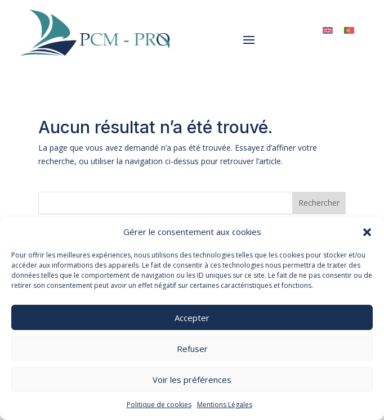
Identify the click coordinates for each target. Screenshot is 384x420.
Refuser (192, 348)
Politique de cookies (159, 404)
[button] (367, 232)
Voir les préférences (192, 379)
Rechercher (319, 202)
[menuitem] (327, 30)
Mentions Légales (224, 404)
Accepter (192, 317)
